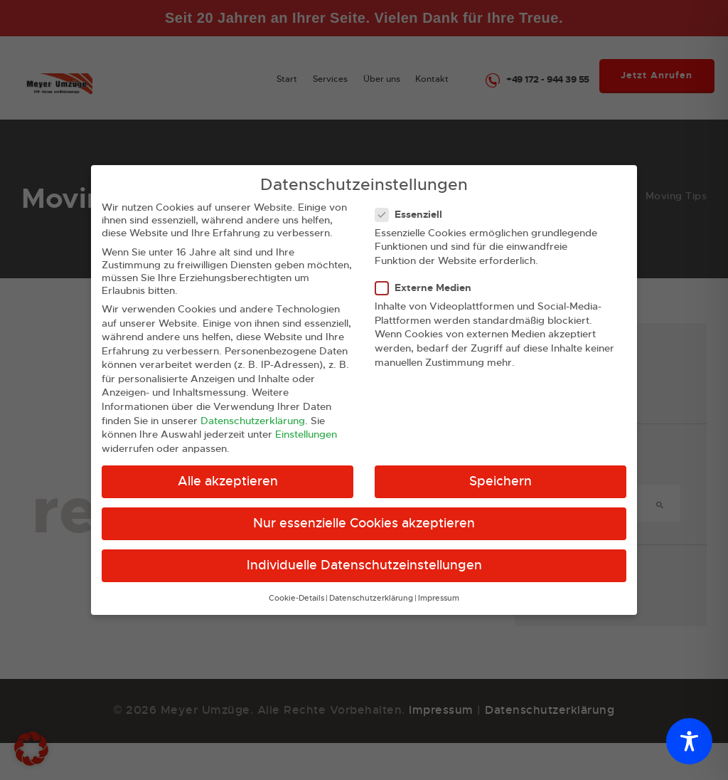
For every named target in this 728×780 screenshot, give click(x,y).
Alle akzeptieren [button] (228, 468)
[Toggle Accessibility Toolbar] (689, 741)
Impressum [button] (438, 585)
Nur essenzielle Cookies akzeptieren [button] (364, 510)
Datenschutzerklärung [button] (371, 585)
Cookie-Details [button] (296, 585)
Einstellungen (306, 421)
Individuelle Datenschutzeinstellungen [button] (364, 552)
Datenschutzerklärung (252, 407)
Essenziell (414, 201)
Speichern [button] (500, 468)
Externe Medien (429, 274)
